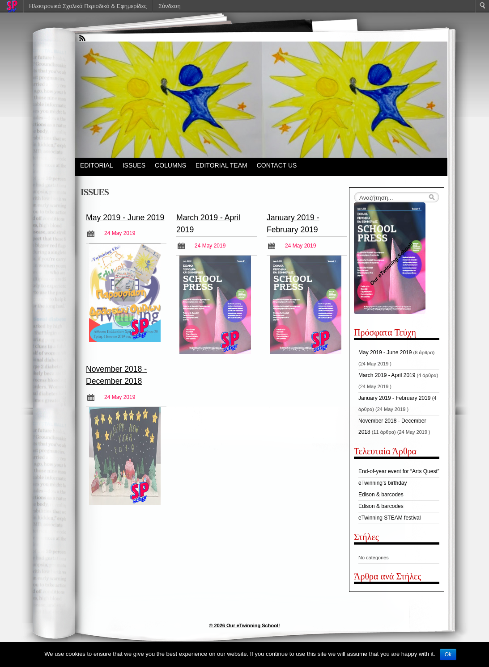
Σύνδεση (169, 6)
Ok (448, 654)
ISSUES (134, 165)
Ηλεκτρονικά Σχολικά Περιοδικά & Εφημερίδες (88, 6)
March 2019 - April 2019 (386, 375)
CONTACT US (277, 165)
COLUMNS (170, 165)
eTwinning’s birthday (382, 483)
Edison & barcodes (381, 494)
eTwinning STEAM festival (389, 518)
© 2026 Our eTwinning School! (244, 625)
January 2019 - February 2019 (394, 398)
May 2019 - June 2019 (125, 217)
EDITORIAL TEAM (221, 165)
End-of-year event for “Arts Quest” (398, 471)
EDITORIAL (96, 165)
